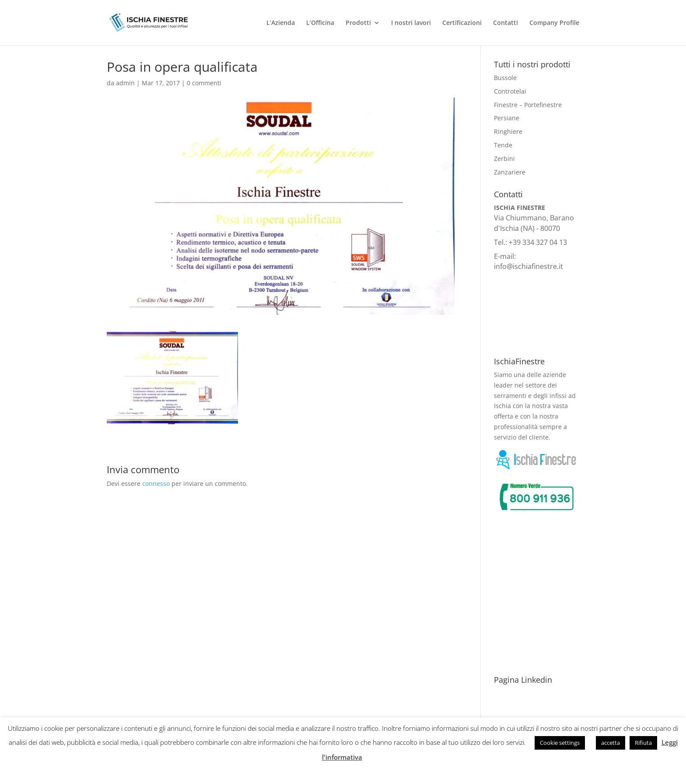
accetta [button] (610, 743)
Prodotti (358, 23)
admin (125, 83)
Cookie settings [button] (560, 743)
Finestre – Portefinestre (528, 105)
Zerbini (504, 158)
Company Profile (554, 23)
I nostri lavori (411, 23)
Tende (503, 145)
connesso (156, 483)
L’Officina (320, 23)
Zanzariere (509, 172)
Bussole (505, 77)
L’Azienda (280, 23)
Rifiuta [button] (643, 743)
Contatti (505, 23)
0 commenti (204, 83)
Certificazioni (462, 23)
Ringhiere (508, 131)
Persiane (506, 118)
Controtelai (510, 91)
